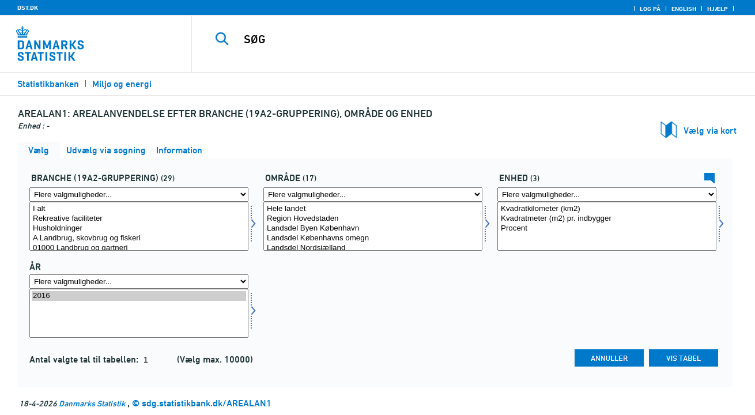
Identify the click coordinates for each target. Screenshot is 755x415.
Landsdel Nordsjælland (373, 248)
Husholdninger (139, 228)
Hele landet (373, 209)
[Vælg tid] (138, 313)
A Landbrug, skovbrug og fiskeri (139, 238)
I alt (139, 209)
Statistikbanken (48, 83)
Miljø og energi (122, 83)
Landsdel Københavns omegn (373, 238)
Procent (607, 228)
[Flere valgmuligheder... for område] (372, 194)
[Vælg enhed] (606, 226)
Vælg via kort (710, 130)
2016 (139, 296)
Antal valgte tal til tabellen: (85, 359)
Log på (650, 9)
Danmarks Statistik (92, 403)
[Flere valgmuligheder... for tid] (138, 281)
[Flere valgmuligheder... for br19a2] (138, 194)
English (683, 9)
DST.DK (27, 7)
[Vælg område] (372, 226)
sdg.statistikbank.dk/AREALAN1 (206, 403)
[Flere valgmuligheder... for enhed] (606, 194)
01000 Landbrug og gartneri (139, 248)
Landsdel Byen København (373, 228)
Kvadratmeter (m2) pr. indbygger (607, 219)
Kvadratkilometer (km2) (607, 209)
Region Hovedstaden (373, 219)
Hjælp (717, 9)
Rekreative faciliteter (139, 219)
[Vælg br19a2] (138, 226)
